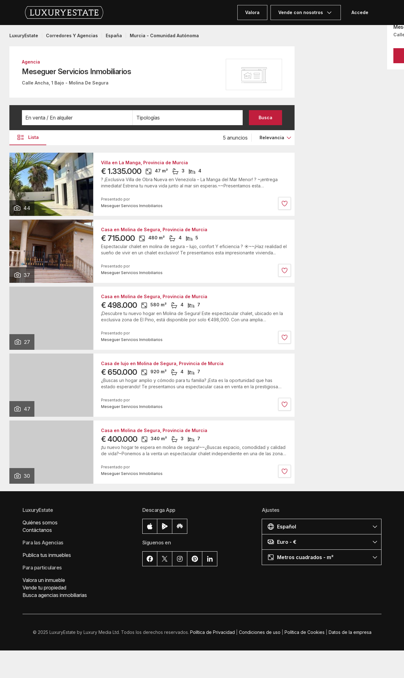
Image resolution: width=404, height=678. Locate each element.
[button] (77, 117)
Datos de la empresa (350, 632)
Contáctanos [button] (37, 530)
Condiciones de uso (259, 632)
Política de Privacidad (212, 632)
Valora (252, 12)
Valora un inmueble (44, 580)
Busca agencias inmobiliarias (55, 595)
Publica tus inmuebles (47, 555)
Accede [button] (359, 12)
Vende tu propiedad (44, 587)
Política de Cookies (305, 632)
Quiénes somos (40, 522)
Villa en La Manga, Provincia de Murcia (144, 162)
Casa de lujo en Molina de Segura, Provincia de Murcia (162, 363)
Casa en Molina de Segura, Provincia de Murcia (154, 229)
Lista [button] (28, 137)
